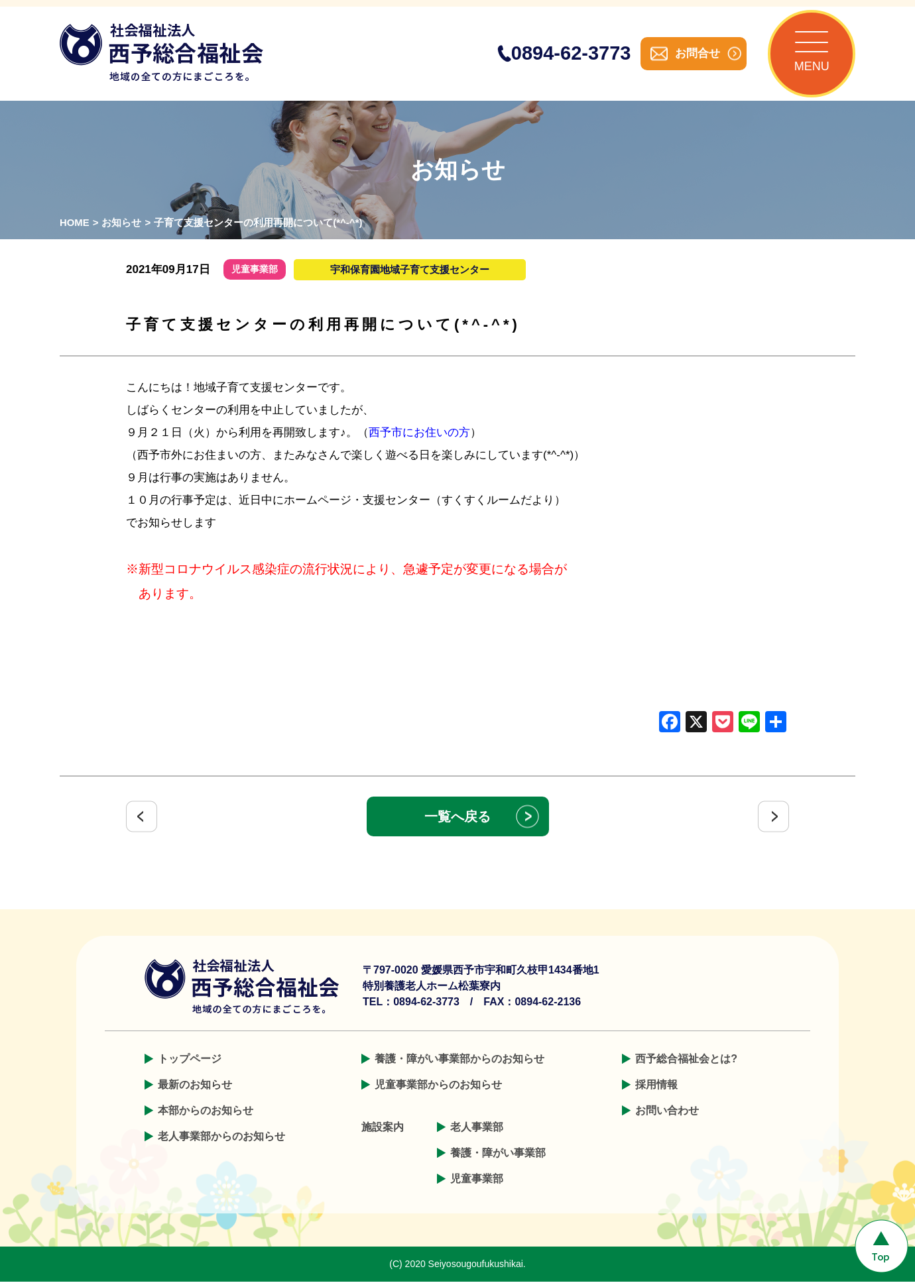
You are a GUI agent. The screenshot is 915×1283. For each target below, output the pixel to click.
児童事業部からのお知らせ (438, 1085)
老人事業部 (476, 1128)
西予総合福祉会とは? (686, 1060)
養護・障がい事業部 (498, 1154)
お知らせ (122, 224)
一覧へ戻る (457, 817)
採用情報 (656, 1085)
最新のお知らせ (195, 1085)
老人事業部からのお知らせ (221, 1137)
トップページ (189, 1060)
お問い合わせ (667, 1111)
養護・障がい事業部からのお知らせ (459, 1060)
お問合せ (696, 54)
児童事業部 (476, 1180)
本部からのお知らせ (205, 1111)
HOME (75, 224)
